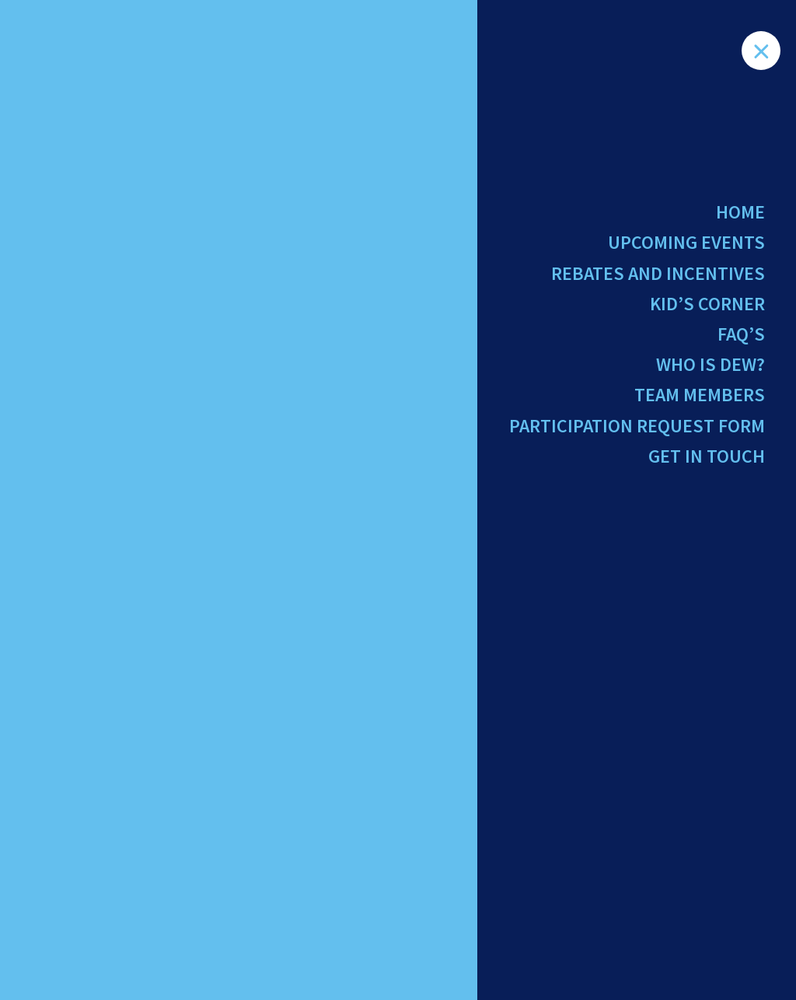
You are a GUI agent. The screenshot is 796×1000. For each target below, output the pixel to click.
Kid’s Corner (707, 304)
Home (740, 212)
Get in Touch (706, 456)
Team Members (699, 395)
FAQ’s (741, 334)
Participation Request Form (637, 426)
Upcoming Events (686, 242)
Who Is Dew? (710, 364)
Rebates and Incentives (658, 273)
